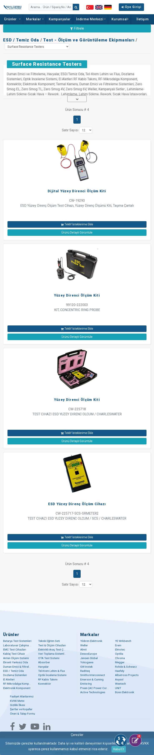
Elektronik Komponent (16, 688)
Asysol (119, 679)
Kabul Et (118, 749)
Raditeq (85, 670)
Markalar (34, 19)
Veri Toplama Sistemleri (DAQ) (57, 653)
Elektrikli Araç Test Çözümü (55, 649)
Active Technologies (92, 692)
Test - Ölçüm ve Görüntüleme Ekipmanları (88, 40)
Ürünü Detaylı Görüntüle (77, 232)
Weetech (120, 683)
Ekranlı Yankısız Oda (15, 662)
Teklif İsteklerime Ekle (77, 224)
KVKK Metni (17, 700)
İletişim (142, 19)
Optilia (119, 653)
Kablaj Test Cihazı (14, 653)
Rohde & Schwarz (126, 666)
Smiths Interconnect (92, 675)
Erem (118, 645)
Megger (120, 662)
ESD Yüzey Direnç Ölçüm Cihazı (77, 504)
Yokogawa (86, 662)
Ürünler (11, 19)
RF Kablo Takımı (48, 679)
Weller (84, 645)
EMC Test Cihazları (14, 649)
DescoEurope (88, 653)
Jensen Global (89, 658)
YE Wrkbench (123, 641)
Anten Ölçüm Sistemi (16, 658)
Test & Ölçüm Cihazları (52, 645)
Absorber (44, 662)
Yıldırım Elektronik (91, 641)
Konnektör (44, 683)
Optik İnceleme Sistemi (52, 675)
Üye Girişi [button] (131, 7)
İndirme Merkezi (90, 19)
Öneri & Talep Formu (22, 713)
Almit (83, 649)
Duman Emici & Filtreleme (18, 666)
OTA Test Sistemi (48, 658)
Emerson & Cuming (92, 679)
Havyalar (43, 666)
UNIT (118, 688)
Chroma (120, 658)
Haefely (119, 670)
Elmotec (120, 649)
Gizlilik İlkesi (17, 705)
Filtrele (77, 28)
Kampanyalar (59, 19)
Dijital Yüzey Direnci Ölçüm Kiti (77, 191)
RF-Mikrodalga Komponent (19, 683)
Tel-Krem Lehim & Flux (51, 670)
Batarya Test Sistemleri (17, 641)
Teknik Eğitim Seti (49, 641)
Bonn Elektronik (124, 692)
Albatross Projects (127, 675)
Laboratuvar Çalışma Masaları (21, 645)
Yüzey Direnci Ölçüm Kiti (77, 295)
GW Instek (86, 666)
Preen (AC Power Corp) (95, 688)
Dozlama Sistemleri (15, 675)
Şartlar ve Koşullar (21, 709)
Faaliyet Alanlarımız (22, 696)
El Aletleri (9, 679)
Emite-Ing (86, 683)
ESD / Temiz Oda (21, 40)
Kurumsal (119, 19)
